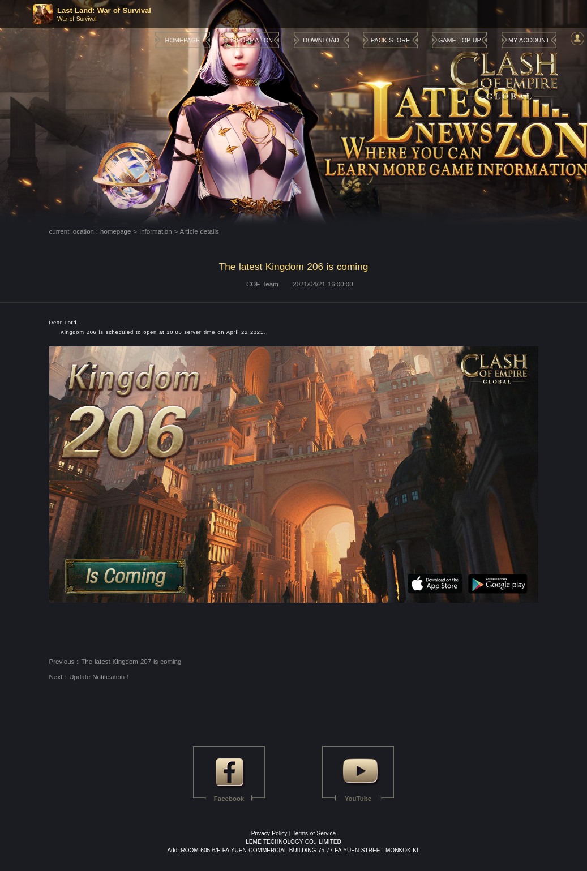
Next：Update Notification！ (90, 676)
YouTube (358, 798)
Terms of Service (314, 833)
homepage (115, 231)
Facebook (229, 798)
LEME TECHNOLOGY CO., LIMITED (293, 842)
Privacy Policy (269, 833)
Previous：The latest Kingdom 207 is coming (115, 661)
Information (155, 231)
